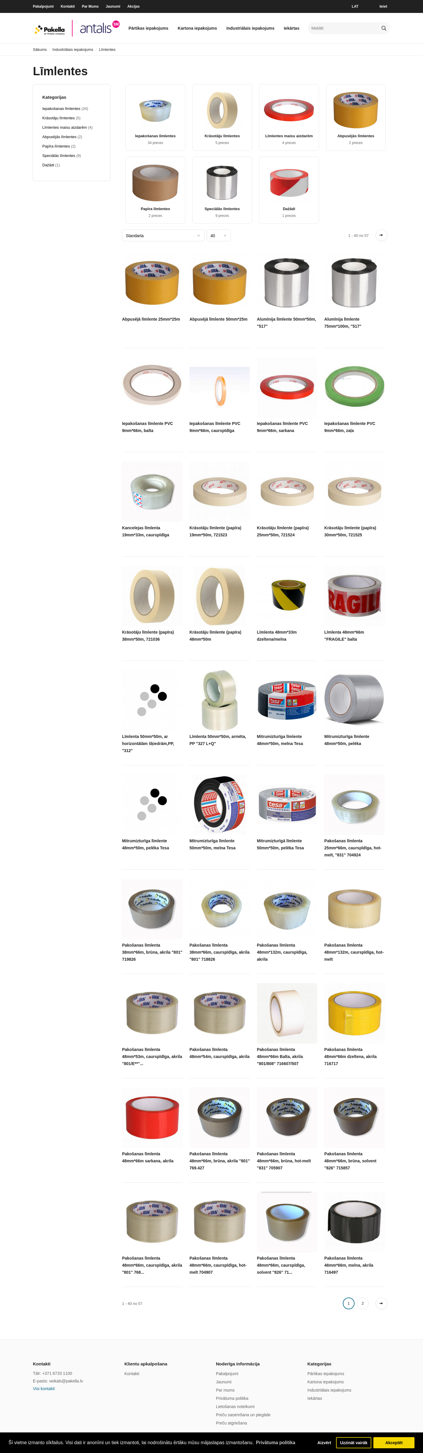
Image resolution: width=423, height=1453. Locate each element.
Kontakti (68, 6)
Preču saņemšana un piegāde (243, 1414)
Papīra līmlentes (155, 209)
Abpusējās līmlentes (355, 136)
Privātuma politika (232, 1398)
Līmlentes (107, 49)
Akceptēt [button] (394, 1442)
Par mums (225, 1390)
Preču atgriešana (231, 1423)
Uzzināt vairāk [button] (353, 1442)
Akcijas (133, 6)
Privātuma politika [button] (276, 1442)
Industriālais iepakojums (250, 28)
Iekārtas (291, 28)
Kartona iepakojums (197, 28)
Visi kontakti (44, 1388)
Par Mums (90, 6)
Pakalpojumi (43, 6)
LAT (355, 6)
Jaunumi (113, 6)
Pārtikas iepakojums (148, 28)
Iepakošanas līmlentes (155, 136)
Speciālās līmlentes (222, 209)
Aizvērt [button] (322, 1442)
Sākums (40, 49)
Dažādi (289, 209)
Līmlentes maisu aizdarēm (289, 136)
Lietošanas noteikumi (235, 1406)
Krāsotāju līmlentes (222, 136)
